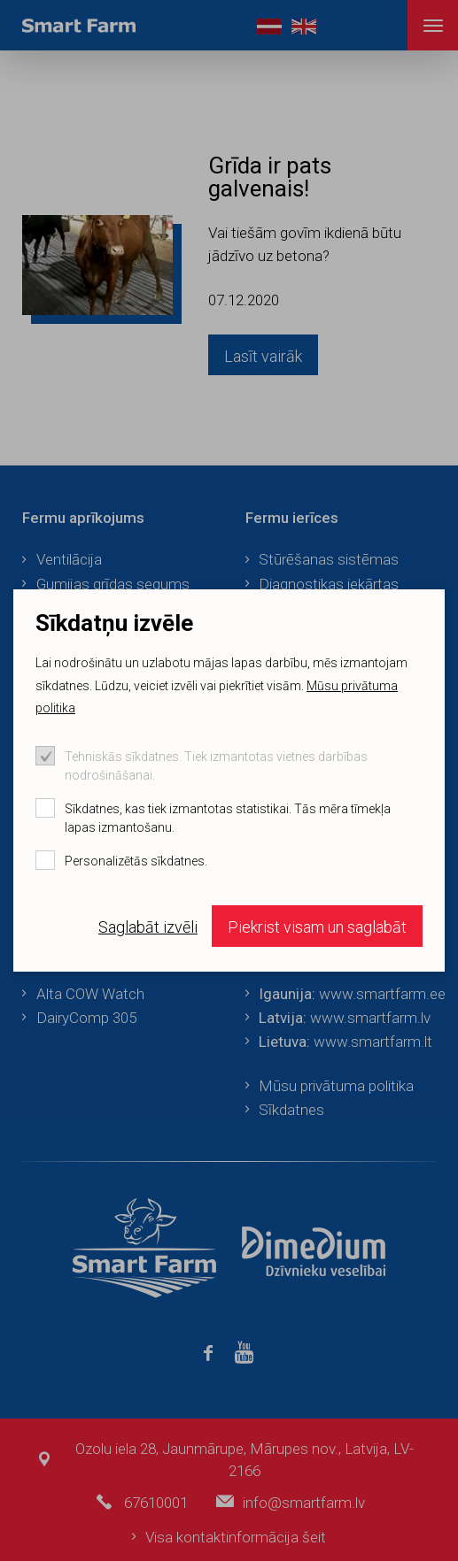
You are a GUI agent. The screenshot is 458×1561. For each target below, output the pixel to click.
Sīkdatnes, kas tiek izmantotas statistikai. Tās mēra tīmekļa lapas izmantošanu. (228, 818)
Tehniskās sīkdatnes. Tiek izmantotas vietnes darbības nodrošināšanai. (216, 766)
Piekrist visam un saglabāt (317, 927)
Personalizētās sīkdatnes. (136, 861)
